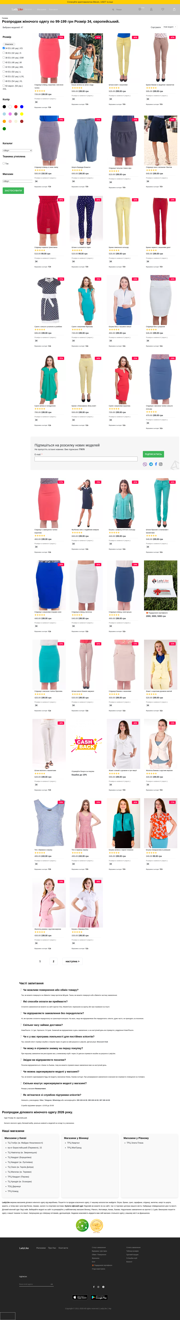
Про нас (52, 1248)
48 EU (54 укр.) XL (12, 81)
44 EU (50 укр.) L (12, 72)
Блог (93, 1262)
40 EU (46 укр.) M (12, 62)
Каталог (28, 9)
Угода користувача (98, 1269)
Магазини (41, 9)
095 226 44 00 (93, 1100)
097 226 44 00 (105, 1100)
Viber (42, 1100)
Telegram (48, 1100)
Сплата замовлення (133, 1247)
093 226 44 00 (82, 1100)
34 (36, 102)
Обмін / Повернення (99, 1255)
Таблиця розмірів (132, 1251)
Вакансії (129, 1262)
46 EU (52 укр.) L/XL (13, 76)
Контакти (53, 9)
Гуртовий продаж (132, 1255)
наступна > (72, 961)
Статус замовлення (99, 1247)
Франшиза (95, 1258)
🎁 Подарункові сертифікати (102, 1265)
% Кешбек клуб (131, 1258)
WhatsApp (57, 1100)
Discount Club (102, 1042)
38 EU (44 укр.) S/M (13, 58)
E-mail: (38, 454)
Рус (113, 1309)
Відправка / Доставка (99, 1251)
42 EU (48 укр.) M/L (13, 67)
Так (5, 164)
